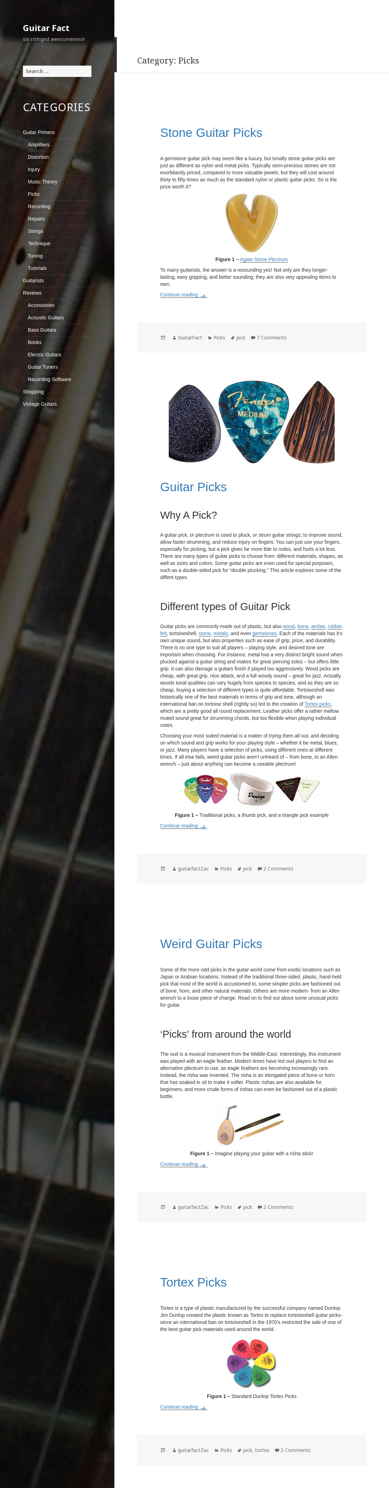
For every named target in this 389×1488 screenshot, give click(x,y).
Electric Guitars (44, 354)
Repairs (36, 219)
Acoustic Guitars (46, 317)
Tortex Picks (193, 1282)
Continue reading (184, 294)
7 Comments (272, 337)
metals (221, 633)
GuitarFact (190, 337)
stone (205, 633)
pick (241, 337)
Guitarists (33, 280)
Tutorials (37, 268)
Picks (34, 194)
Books (35, 342)
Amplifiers (38, 144)
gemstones (264, 633)
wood (289, 626)
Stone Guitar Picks (211, 132)
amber (318, 626)
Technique (39, 243)
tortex (262, 1450)
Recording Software (49, 379)
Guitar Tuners (43, 367)
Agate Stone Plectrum (264, 259)
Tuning (35, 256)
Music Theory (43, 182)
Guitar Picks (193, 487)
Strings (35, 231)
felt (163, 633)
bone (303, 626)
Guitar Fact (46, 28)
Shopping (33, 391)
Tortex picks (318, 704)
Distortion (38, 157)
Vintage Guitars (40, 404)
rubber (335, 626)
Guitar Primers (39, 132)
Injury (34, 169)
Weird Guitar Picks (211, 944)
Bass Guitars (42, 330)
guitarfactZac (193, 868)
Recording (39, 206)
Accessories (41, 305)
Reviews (32, 293)
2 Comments (278, 868)
